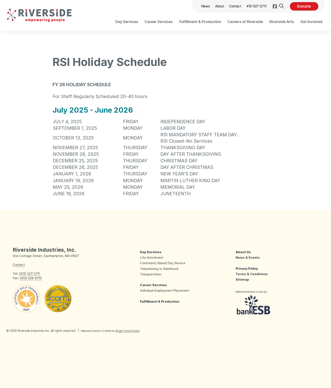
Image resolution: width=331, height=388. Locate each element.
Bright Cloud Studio (128, 330)
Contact (235, 6)
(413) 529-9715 (31, 278)
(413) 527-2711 (29, 274)
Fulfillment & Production (159, 301)
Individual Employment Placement (164, 290)
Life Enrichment (151, 257)
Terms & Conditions (252, 274)
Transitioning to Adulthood (159, 269)
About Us (243, 252)
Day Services (150, 252)
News (205, 6)
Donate (304, 6)
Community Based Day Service (162, 263)
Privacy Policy (247, 268)
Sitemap (242, 279)
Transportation (150, 274)
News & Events (248, 257)
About (219, 6)
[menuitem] (126, 21)
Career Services (153, 285)
